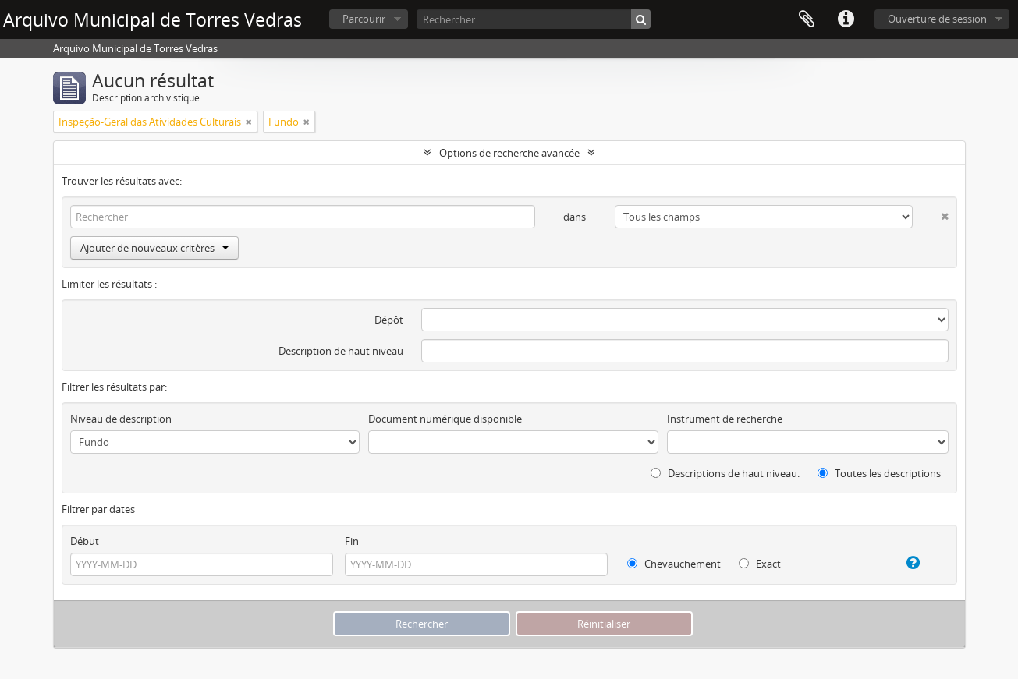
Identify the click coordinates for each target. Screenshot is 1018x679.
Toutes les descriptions (879, 473)
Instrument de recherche (724, 419)
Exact (760, 564)
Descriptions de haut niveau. (725, 473)
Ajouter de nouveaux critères (154, 248)
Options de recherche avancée (509, 153)
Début (84, 541)
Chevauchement (674, 564)
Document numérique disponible (445, 419)
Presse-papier (806, 19)
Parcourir (363, 19)
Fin (352, 541)
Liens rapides (845, 19)
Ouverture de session (937, 19)
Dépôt (388, 320)
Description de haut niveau (340, 351)
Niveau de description (121, 419)
